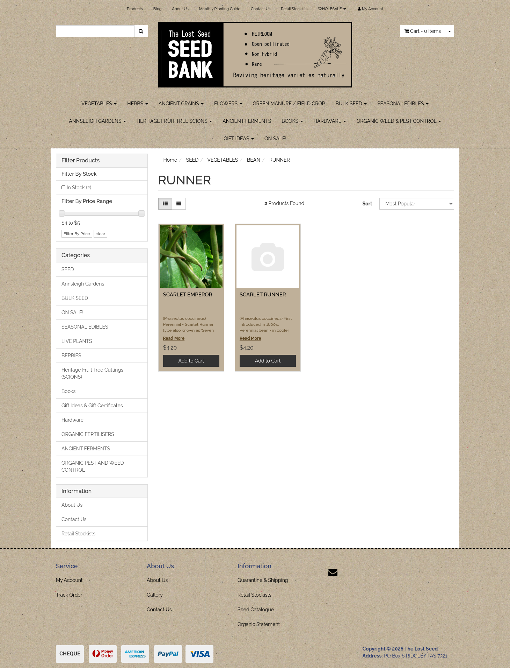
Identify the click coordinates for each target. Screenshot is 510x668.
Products (135, 9)
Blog (157, 9)
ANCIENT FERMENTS (247, 121)
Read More (174, 338)
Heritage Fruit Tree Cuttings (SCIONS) (92, 373)
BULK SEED (351, 103)
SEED (67, 269)
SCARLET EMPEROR (187, 294)
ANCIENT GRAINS (181, 103)
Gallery (155, 595)
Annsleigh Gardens (82, 284)
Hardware (72, 420)
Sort (367, 203)
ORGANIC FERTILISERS (87, 434)
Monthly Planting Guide (219, 9)
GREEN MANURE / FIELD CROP (289, 103)
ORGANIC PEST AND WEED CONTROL (92, 466)
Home (170, 160)
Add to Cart (191, 361)
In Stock (79, 187)
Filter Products (80, 160)
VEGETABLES (99, 103)
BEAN (253, 160)
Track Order (69, 595)
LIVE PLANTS (76, 341)
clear (100, 233)
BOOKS (292, 121)
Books (68, 391)
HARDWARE (330, 121)
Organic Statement (259, 624)
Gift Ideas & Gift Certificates (92, 405)
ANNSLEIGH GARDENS (97, 121)
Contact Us (260, 9)
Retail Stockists (294, 9)
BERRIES (71, 355)
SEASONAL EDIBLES (403, 103)
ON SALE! (275, 138)
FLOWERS (228, 103)
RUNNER (279, 160)
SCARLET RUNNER (263, 294)
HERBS (137, 103)
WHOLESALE (332, 9)
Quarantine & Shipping (263, 580)
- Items (423, 31)
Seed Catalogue (256, 609)
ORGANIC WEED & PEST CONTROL (399, 121)
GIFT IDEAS (239, 138)
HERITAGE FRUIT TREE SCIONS (174, 121)
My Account (69, 580)
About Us (180, 9)
